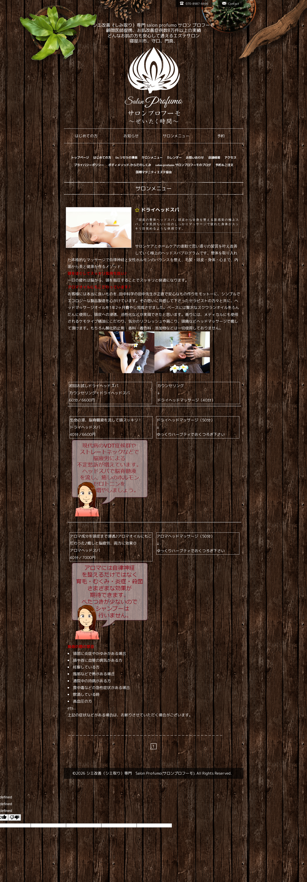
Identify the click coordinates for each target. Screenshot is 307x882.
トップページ (80, 157)
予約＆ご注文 (224, 165)
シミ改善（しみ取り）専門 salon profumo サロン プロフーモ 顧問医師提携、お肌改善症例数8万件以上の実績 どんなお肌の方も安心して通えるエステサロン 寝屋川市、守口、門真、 (153, 33)
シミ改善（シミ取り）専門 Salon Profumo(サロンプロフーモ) (140, 773)
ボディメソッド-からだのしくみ (129, 165)
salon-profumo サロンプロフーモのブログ (183, 165)
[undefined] (14, 817)
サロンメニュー (152, 157)
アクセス (230, 157)
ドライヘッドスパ (160, 210)
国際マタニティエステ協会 (154, 172)
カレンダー (174, 157)
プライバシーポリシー (89, 165)
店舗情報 (214, 157)
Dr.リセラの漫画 (126, 157)
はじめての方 (102, 157)
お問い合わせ (195, 157)
